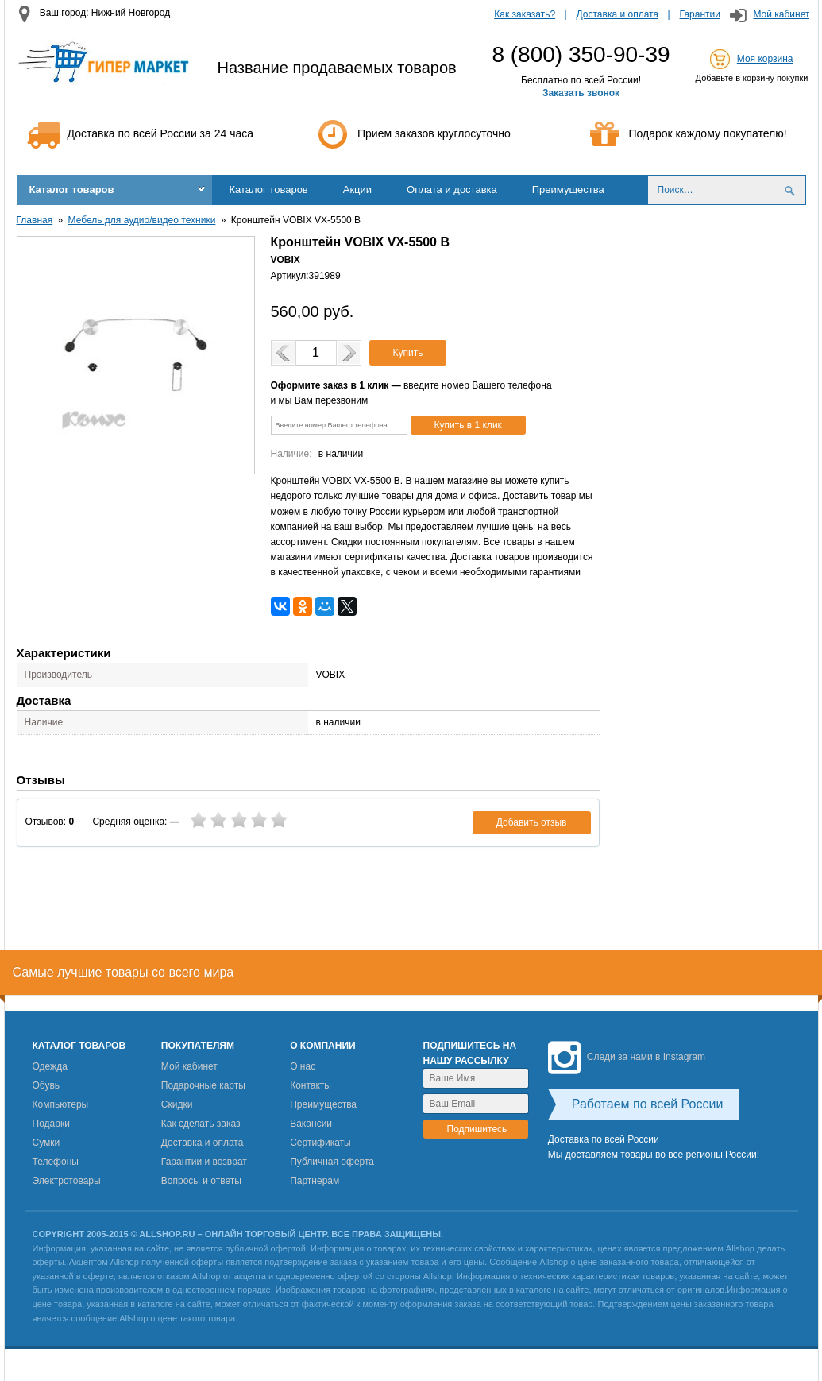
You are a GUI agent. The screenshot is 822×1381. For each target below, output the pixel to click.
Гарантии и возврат (204, 1161)
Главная (35, 220)
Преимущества (568, 189)
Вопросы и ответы (201, 1180)
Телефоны (56, 1161)
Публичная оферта (332, 1161)
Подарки (51, 1123)
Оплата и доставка (452, 189)
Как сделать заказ (201, 1123)
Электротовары (67, 1180)
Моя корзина (765, 58)
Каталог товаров (71, 189)
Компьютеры (61, 1104)
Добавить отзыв (531, 822)
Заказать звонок (580, 93)
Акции (357, 189)
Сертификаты (320, 1142)
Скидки (177, 1104)
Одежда (50, 1066)
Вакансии (311, 1123)
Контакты (310, 1085)
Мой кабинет (781, 14)
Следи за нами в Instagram (626, 1056)
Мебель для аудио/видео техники (142, 220)
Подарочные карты (203, 1085)
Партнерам (314, 1180)
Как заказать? (524, 14)
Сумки (46, 1142)
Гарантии (700, 14)
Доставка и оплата (618, 14)
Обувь (46, 1085)
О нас (302, 1066)
